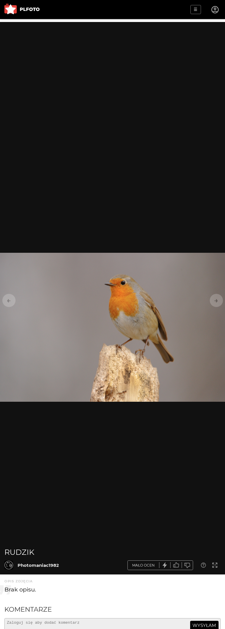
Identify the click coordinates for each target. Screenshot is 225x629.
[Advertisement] (112, 63)
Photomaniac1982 (38, 565)
